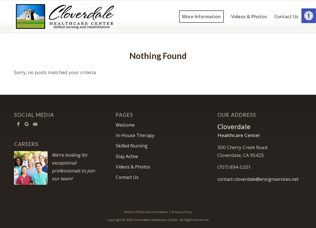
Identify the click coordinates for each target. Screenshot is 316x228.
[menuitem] (201, 16)
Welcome (125, 125)
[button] (308, 15)
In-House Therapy (135, 135)
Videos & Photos (133, 167)
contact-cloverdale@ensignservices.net (258, 179)
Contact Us (127, 177)
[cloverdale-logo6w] (65, 16)
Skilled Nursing (132, 146)
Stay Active (127, 156)
